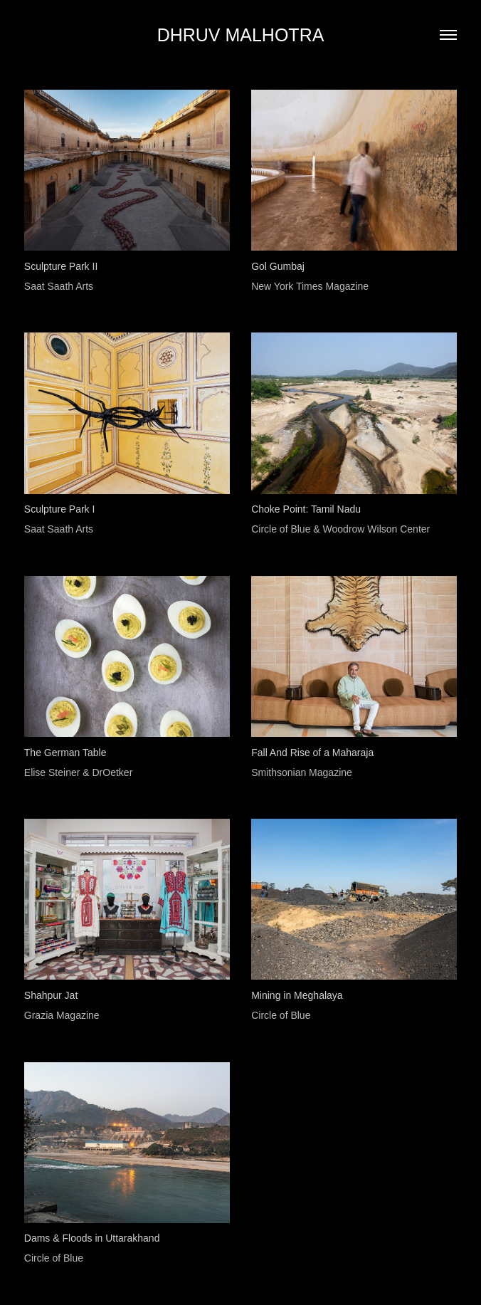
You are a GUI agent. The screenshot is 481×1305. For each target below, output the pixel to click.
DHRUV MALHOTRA (240, 35)
